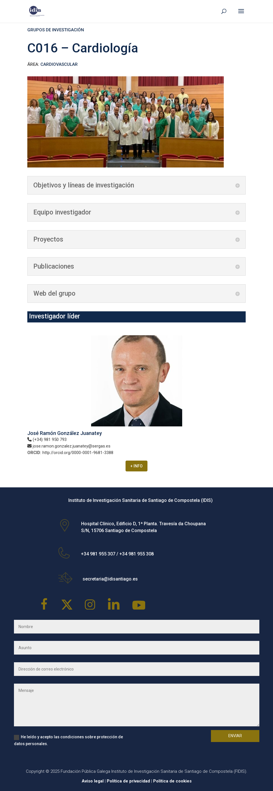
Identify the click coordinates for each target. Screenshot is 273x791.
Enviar (235, 735)
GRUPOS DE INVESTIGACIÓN (55, 29)
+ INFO (136, 466)
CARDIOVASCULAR (59, 64)
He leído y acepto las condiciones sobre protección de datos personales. (68, 740)
